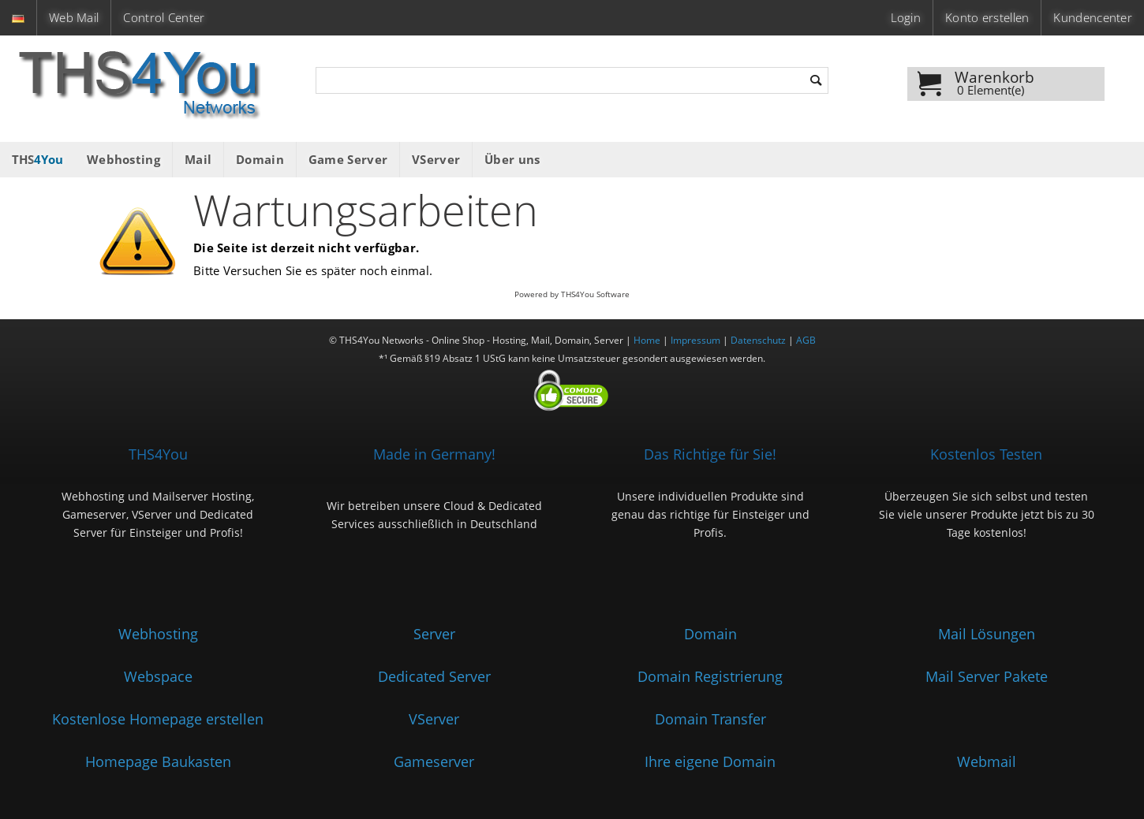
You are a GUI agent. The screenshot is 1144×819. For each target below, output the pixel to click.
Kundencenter (1092, 17)
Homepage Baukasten (158, 761)
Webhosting (158, 633)
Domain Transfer (710, 718)
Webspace (158, 676)
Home (647, 340)
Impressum (695, 340)
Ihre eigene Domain (710, 761)
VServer (434, 718)
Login (906, 17)
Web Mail (74, 17)
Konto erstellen (987, 17)
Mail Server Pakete (986, 676)
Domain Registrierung (710, 676)
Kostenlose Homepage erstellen (158, 718)
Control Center (163, 17)
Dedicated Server (434, 676)
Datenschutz (758, 340)
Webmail (986, 761)
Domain (710, 633)
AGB (806, 340)
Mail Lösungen (986, 633)
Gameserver (434, 761)
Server (434, 633)
